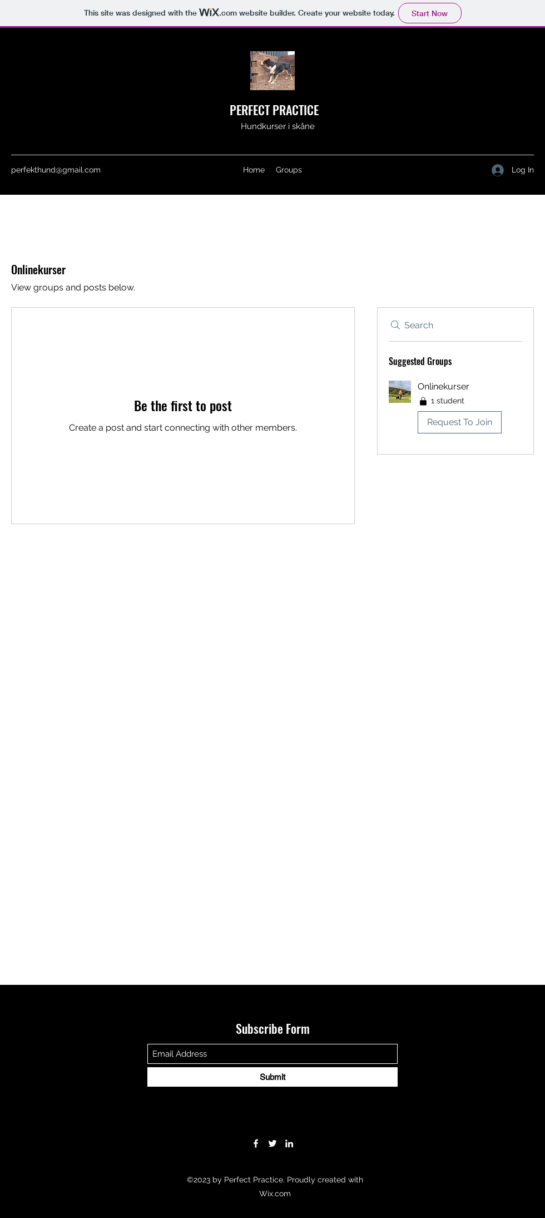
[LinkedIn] (289, 1143)
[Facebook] (255, 1143)
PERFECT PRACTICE (274, 110)
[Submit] (272, 1077)
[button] (455, 409)
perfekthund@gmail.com (56, 169)
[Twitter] (272, 1143)
